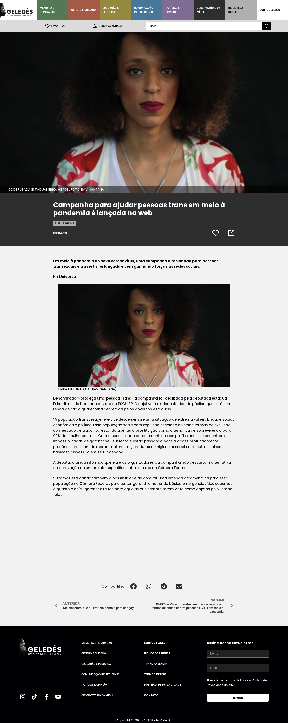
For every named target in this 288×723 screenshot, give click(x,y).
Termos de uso (155, 674)
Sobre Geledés (270, 9)
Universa (67, 276)
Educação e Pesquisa (111, 10)
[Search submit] (266, 25)
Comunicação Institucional (144, 10)
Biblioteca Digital (235, 10)
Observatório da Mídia (208, 10)
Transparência (156, 664)
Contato (151, 695)
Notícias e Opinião (172, 10)
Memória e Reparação (47, 10)
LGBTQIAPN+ (64, 223)
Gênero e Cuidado (83, 9)
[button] (133, 586)
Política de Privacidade (162, 684)
